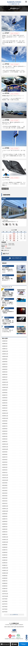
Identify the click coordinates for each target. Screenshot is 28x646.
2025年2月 (4, 377)
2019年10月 (5, 542)
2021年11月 (5, 477)
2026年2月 (4, 346)
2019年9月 (4, 544)
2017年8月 (4, 601)
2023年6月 (4, 428)
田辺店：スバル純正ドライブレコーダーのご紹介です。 (7, 304)
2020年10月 (5, 511)
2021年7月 (4, 488)
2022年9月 (4, 451)
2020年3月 (4, 529)
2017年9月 (4, 598)
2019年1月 (4, 565)
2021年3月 (4, 498)
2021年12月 (5, 475)
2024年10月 (5, 387)
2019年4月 (4, 557)
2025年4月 (4, 372)
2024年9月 (4, 390)
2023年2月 (4, 439)
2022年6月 (4, 459)
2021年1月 (4, 503)
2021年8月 (4, 485)
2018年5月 (4, 586)
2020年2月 (4, 531)
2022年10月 (5, 449)
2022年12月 (5, 444)
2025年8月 (4, 361)
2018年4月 (4, 588)
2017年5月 (4, 609)
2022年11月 (5, 446)
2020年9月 (4, 513)
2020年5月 (4, 524)
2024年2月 (4, 408)
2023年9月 (4, 421)
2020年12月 (5, 506)
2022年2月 (4, 470)
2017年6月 (4, 606)
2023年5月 (4, 431)
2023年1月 (4, 441)
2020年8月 (4, 516)
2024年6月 (4, 397)
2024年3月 (4, 405)
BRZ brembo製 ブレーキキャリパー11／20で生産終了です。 (8, 322)
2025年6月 (4, 366)
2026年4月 (4, 341)
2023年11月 (5, 415)
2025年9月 (4, 359)
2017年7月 (4, 604)
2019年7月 (4, 549)
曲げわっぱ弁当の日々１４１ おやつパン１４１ (7, 271)
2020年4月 (4, 526)
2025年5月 (4, 369)
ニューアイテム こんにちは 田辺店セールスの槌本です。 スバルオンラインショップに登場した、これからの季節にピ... (13, 182)
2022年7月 (4, 457)
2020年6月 (4, 521)
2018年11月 (5, 570)
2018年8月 (4, 578)
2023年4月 (4, 433)
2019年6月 (4, 552)
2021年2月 (4, 500)
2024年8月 (4, 392)
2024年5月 (4, 400)
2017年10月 (5, 596)
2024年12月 (5, 382)
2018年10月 (5, 573)
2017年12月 (5, 593)
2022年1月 (4, 472)
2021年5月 (4, 493)
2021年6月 (4, 490)
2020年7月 (4, 519)
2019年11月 (5, 539)
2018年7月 (4, 580)
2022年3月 (4, 467)
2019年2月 (4, 562)
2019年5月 (4, 555)
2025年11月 (5, 353)
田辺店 (4, 198)
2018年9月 (4, 575)
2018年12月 (5, 568)
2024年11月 (5, 384)
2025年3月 (4, 374)
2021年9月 (4, 482)
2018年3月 (4, 591)
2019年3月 (4, 560)
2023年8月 (4, 423)
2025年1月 (4, 379)
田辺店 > (5, 266)
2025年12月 (5, 351)
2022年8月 (4, 454)
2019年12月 (5, 537)
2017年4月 (4, 611)
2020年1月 (4, 534)
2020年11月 (5, 508)
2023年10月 (5, 418)
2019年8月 (4, 547)
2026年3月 (4, 343)
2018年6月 (4, 583)
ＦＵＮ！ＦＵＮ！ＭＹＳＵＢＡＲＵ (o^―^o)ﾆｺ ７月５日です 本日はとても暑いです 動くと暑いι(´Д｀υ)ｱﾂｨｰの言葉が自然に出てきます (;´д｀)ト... (13, 154)
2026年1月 (4, 348)
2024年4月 (4, 402)
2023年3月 (4, 436)
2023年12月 (5, 413)
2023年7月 (4, 426)
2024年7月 (4, 395)
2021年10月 (5, 480)
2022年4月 (4, 464)
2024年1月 (4, 410)
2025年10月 (5, 356)
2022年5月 (4, 462)
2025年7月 (4, 364)
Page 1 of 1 (4, 188)
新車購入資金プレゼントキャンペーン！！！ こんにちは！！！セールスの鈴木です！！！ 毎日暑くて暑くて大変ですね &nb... (13, 97)
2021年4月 (4, 495)
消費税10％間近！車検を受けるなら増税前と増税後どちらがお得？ (7, 294)
